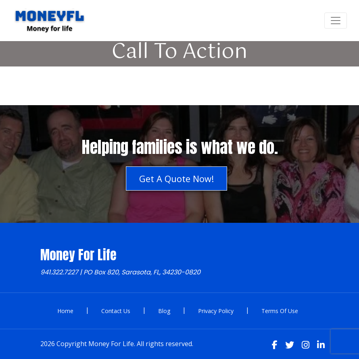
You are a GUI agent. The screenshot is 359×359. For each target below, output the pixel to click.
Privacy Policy (216, 311)
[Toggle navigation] (335, 20)
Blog (164, 311)
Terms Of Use (279, 311)
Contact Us (115, 311)
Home (65, 311)
